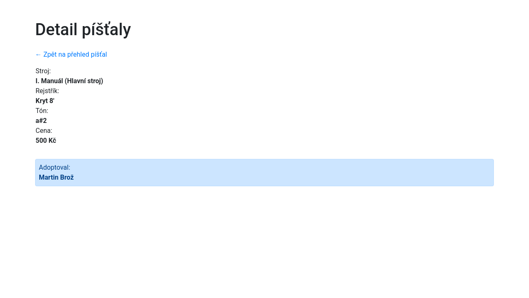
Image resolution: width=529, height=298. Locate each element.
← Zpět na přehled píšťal (71, 54)
